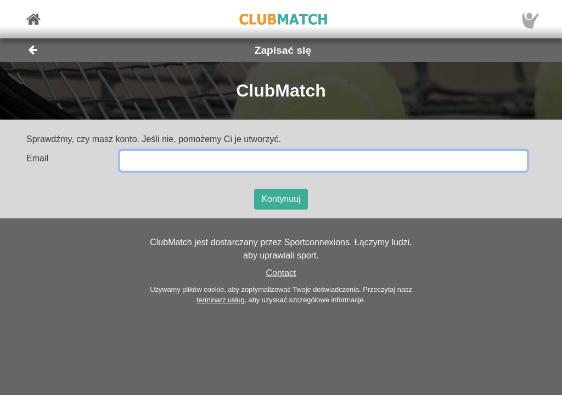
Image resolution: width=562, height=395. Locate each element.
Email (37, 158)
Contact (281, 273)
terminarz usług (220, 300)
